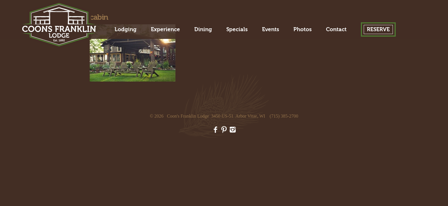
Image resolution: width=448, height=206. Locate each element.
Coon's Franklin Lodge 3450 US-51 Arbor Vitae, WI (216, 116)
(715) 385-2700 (284, 116)
